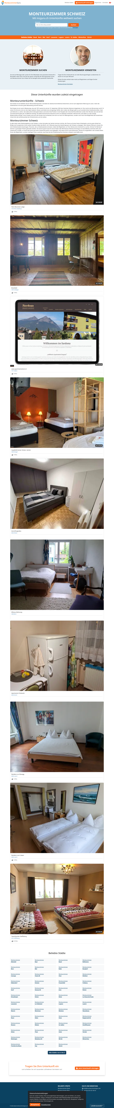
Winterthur (82, 37)
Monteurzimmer (15, 961)
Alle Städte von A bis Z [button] (57, 1053)
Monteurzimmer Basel (64, 1088)
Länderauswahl (96, 1106)
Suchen (73, 25)
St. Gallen (74, 37)
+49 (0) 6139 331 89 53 (89, 1090)
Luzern (67, 37)
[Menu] (111, 2)
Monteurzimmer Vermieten (65, 84)
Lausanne (54, 37)
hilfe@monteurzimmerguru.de (91, 1088)
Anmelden (105, 2)
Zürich (89, 37)
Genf (48, 37)
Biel (44, 37)
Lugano (61, 37)
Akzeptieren (35, 1105)
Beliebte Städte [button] (69, 2)
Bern (39, 37)
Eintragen (75, 27)
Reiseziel (37, 22)
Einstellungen (46, 1105)
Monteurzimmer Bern (64, 1090)
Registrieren (98, 2)
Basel (35, 37)
